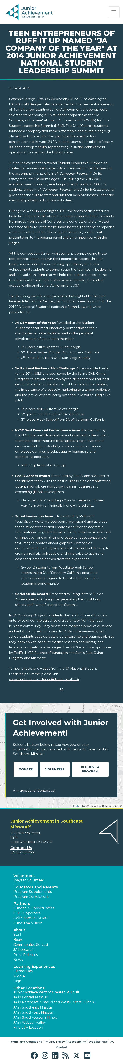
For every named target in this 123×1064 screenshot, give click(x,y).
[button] (35, 1055)
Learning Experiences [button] (34, 966)
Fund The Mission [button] (27, 923)
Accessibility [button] (77, 1041)
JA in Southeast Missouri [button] (33, 1007)
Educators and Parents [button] (35, 887)
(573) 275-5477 (22, 852)
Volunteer (54, 769)
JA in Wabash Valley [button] (29, 1023)
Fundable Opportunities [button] (33, 908)
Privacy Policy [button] (55, 1041)
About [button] (19, 930)
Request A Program (90, 769)
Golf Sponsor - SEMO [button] (30, 918)
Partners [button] (21, 903)
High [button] (17, 981)
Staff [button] (17, 934)
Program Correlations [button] (31, 897)
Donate (26, 769)
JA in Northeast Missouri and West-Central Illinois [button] (53, 1002)
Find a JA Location (28, 1028)
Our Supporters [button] (26, 913)
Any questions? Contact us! (34, 790)
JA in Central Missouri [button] (30, 997)
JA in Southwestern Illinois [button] (35, 1018)
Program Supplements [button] (32, 892)
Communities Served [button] (30, 945)
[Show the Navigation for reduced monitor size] (114, 12)
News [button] (18, 960)
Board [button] (18, 940)
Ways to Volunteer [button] (28, 880)
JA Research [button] (23, 950)
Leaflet (76, 806)
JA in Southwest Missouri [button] (33, 1012)
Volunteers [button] (24, 876)
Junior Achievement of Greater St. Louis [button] (46, 992)
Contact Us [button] (21, 848)
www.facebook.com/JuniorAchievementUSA (44, 679)
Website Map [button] (98, 1041)
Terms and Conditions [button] (25, 1041)
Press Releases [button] (25, 955)
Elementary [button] (23, 971)
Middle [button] (19, 976)
